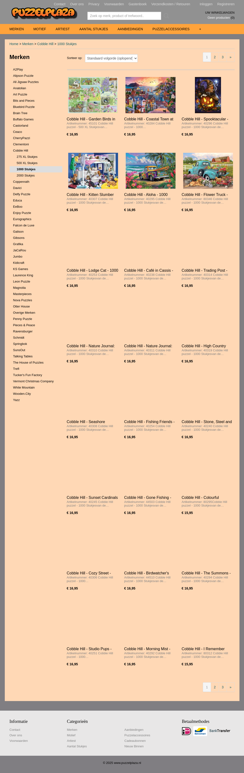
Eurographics (22, 219)
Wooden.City (22, 393)
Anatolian (19, 88)
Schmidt (18, 337)
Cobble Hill (45, 44)
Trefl (16, 369)
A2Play (18, 69)
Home (14, 44)
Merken (17, 29)
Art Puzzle (20, 94)
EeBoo (18, 206)
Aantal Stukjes (93, 29)
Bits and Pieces (24, 100)
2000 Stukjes (26, 175)
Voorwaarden (114, 4)
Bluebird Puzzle (24, 107)
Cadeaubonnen (135, 741)
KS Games (20, 269)
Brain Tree (20, 113)
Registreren (225, 4)
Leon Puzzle (21, 281)
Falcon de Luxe (23, 225)
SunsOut (19, 350)
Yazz (16, 400)
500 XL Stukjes (27, 163)
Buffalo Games (23, 119)
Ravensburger (23, 331)
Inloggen (206, 4)
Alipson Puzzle (23, 75)
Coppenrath (21, 181)
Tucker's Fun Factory (27, 375)
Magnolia (19, 287)
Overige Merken (24, 312)
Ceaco (17, 132)
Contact (59, 4)
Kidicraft (18, 263)
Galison (18, 231)
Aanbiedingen (130, 29)
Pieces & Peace (24, 325)
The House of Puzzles (28, 362)
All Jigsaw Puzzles (26, 82)
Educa (17, 200)
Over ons (77, 4)
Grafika (18, 244)
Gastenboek (138, 4)
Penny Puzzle (22, 319)
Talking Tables (23, 356)
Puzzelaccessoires (171, 29)
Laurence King (23, 275)
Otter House (21, 306)
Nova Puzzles (22, 300)
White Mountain (24, 387)
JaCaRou (19, 250)
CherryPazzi (21, 138)
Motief (39, 29)
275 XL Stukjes (27, 157)
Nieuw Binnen (134, 746)
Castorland (20, 125)
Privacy (93, 4)
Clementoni (21, 144)
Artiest (63, 29)
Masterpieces (22, 294)
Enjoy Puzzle (22, 213)
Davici (17, 188)
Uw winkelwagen (220, 12)
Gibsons (19, 238)
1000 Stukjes (67, 44)
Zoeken (165, 15)
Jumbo (18, 256)
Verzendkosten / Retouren (170, 4)
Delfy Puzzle (21, 194)
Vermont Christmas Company (33, 381)
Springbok (20, 344)
